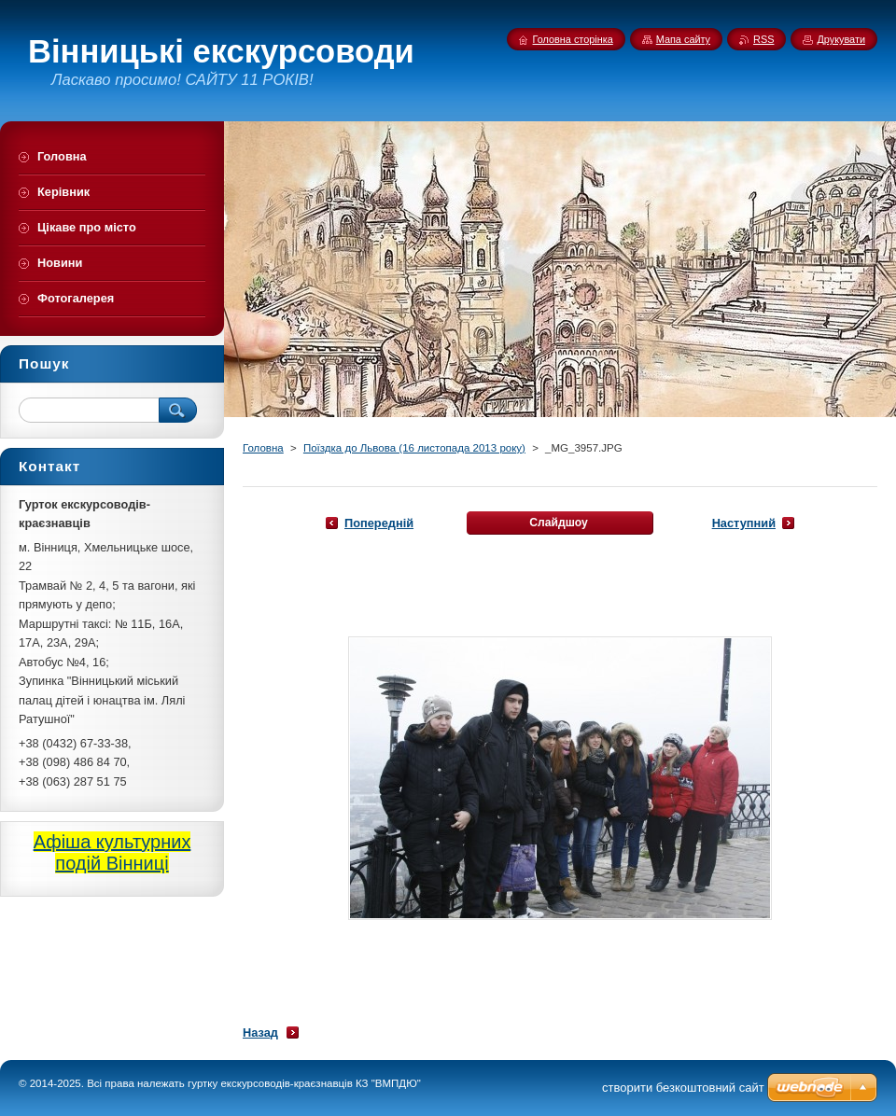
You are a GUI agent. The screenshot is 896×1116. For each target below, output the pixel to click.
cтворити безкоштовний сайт (683, 1088)
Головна (263, 447)
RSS (763, 39)
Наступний (744, 523)
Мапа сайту (683, 39)
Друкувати (841, 39)
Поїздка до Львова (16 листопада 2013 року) (414, 447)
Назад (260, 1032)
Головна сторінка (573, 39)
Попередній (378, 523)
